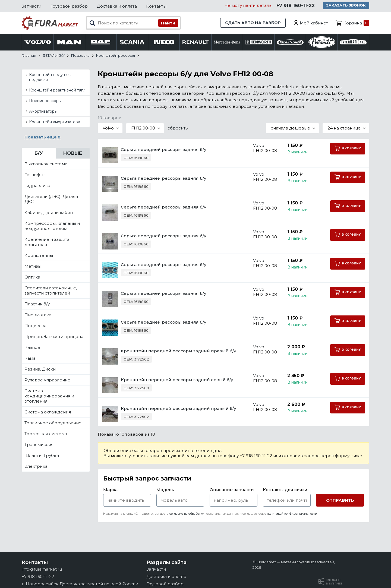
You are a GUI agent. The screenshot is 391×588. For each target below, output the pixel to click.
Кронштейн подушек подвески (50, 78)
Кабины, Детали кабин (48, 213)
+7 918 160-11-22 (295, 5)
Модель (165, 490)
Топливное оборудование (52, 423)
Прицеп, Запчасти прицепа (53, 337)
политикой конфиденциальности (292, 514)
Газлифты (34, 175)
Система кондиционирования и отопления (49, 396)
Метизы (32, 266)
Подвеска (35, 326)
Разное (32, 347)
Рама (30, 358)
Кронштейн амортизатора (54, 122)
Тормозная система (45, 434)
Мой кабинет (314, 23)
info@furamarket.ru (42, 569)
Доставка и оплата (117, 6)
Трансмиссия (38, 445)
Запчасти (31, 6)
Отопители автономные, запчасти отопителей (50, 291)
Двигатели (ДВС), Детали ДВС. (51, 199)
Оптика (32, 277)
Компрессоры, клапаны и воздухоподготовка (52, 226)
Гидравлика (37, 186)
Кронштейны (38, 255)
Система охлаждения (47, 412)
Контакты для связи (285, 490)
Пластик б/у (37, 304)
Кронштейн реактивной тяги (57, 90)
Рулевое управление (47, 380)
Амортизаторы (43, 111)
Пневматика (37, 315)
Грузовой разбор (69, 6)
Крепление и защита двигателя (47, 242)
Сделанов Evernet (334, 581)
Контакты (156, 6)
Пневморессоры (45, 101)
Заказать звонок (346, 5)
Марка (110, 490)
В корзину (347, 148)
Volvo (254, 145)
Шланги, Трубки (41, 456)
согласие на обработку (186, 514)
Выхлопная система (45, 164)
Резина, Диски (40, 369)
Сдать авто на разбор (252, 23)
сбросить (178, 128)
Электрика (36, 466)
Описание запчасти (232, 490)
